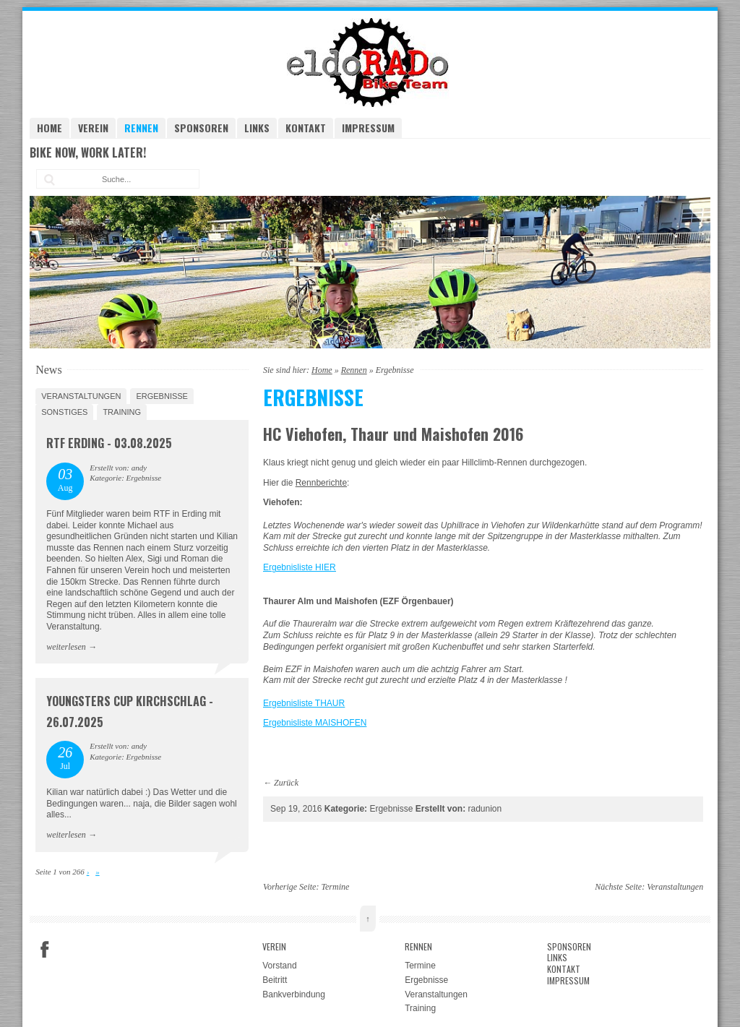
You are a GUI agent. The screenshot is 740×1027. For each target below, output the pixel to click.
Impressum (368, 127)
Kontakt (305, 127)
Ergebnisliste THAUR (304, 703)
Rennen (141, 127)
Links (257, 127)
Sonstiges (64, 412)
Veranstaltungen (81, 396)
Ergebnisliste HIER (299, 567)
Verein (93, 127)
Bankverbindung (293, 994)
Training (122, 412)
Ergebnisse (162, 396)
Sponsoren (201, 127)
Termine (335, 887)
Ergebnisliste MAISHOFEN (314, 723)
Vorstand (279, 966)
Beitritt (274, 980)
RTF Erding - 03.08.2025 (109, 443)
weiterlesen (66, 647)
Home (49, 127)
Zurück (286, 783)
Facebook (44, 949)
